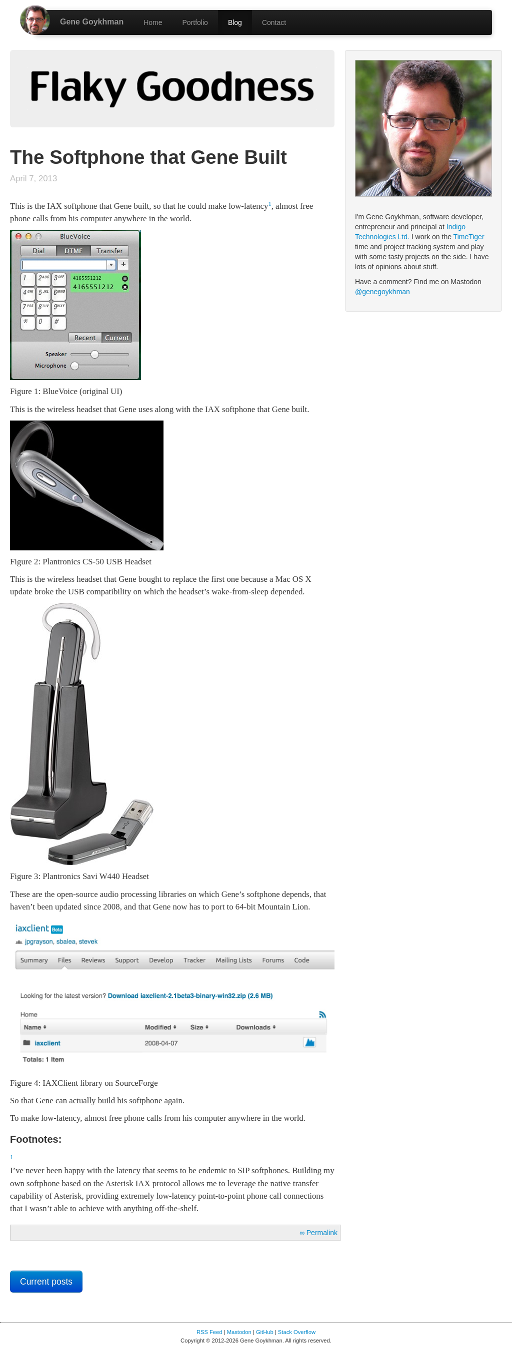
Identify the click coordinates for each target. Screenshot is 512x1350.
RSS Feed (209, 1332)
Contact (274, 22)
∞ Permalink (319, 1233)
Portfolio (195, 22)
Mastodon (239, 1332)
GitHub (265, 1332)
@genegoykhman (382, 292)
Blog (235, 22)
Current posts (46, 1282)
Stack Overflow (297, 1332)
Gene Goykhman (92, 21)
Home (153, 22)
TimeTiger (469, 237)
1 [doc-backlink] (269, 203)
